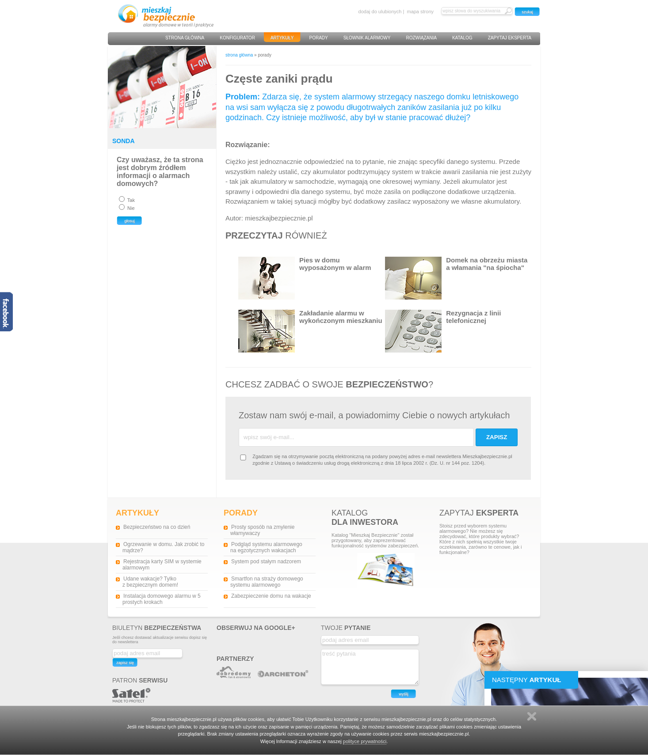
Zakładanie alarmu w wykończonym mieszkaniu (310, 331)
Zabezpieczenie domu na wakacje (271, 596)
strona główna (239, 55)
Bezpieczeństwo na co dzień (156, 527)
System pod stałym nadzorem (266, 561)
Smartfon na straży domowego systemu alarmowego (266, 582)
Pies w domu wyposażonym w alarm (304, 278)
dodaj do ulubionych (380, 11)
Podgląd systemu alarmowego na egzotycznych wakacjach (266, 547)
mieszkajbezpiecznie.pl (279, 218)
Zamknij (531, 716)
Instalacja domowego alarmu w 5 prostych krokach (161, 599)
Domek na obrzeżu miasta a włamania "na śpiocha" (456, 278)
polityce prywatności (364, 741)
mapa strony (420, 11)
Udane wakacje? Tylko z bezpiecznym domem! (150, 582)
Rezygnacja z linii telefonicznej (443, 331)
